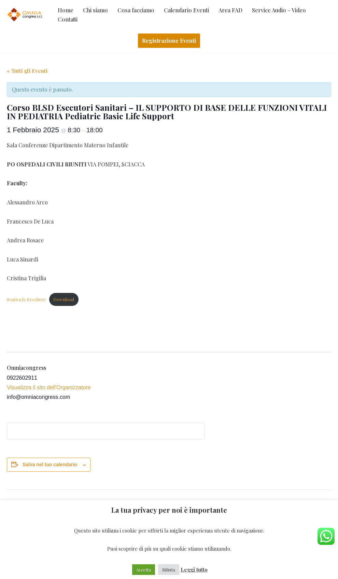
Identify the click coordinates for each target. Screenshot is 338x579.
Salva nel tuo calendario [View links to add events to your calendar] (50, 464)
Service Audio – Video (279, 10)
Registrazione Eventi (169, 40)
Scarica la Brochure (26, 299)
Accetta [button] (143, 570)
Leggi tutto (194, 569)
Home (65, 10)
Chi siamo (95, 10)
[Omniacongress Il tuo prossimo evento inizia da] (25, 14)
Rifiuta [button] (168, 570)
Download (63, 299)
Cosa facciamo (135, 10)
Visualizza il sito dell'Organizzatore (49, 387)
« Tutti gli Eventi (27, 70)
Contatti (68, 19)
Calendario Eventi (186, 10)
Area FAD (230, 10)
